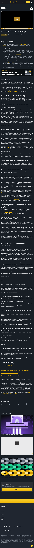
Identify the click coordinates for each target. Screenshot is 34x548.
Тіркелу (28, 2)
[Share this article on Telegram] (18, 404)
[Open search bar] (24, 2)
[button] (31, 2)
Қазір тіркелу (17, 489)
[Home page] (13, 2)
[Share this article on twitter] (1, 404)
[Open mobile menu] (32, 2)
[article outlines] (31, 8)
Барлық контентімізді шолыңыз (17, 500)
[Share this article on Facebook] (9, 404)
